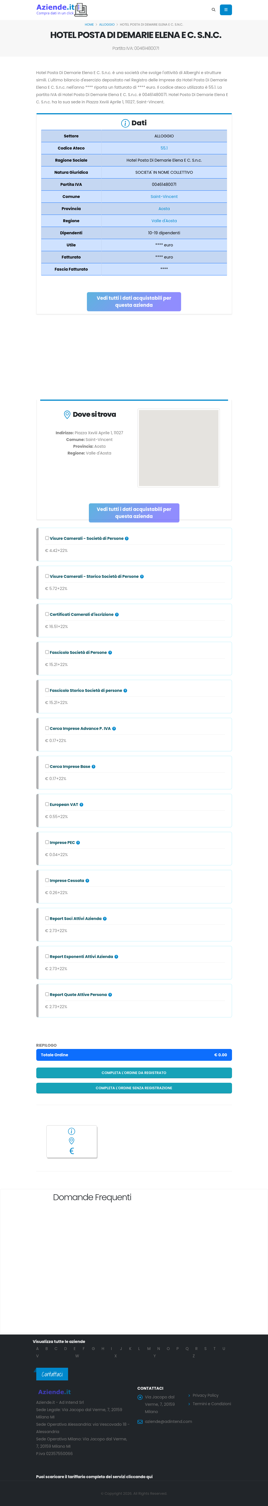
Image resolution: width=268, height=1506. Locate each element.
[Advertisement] (134, 358)
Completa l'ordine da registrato (134, 1072)
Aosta (164, 208)
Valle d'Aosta (164, 221)
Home (89, 24)
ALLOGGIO (107, 24)
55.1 (164, 148)
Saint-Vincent (164, 196)
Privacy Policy (206, 1395)
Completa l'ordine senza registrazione (134, 1088)
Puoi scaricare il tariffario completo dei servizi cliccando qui (96, 1477)
